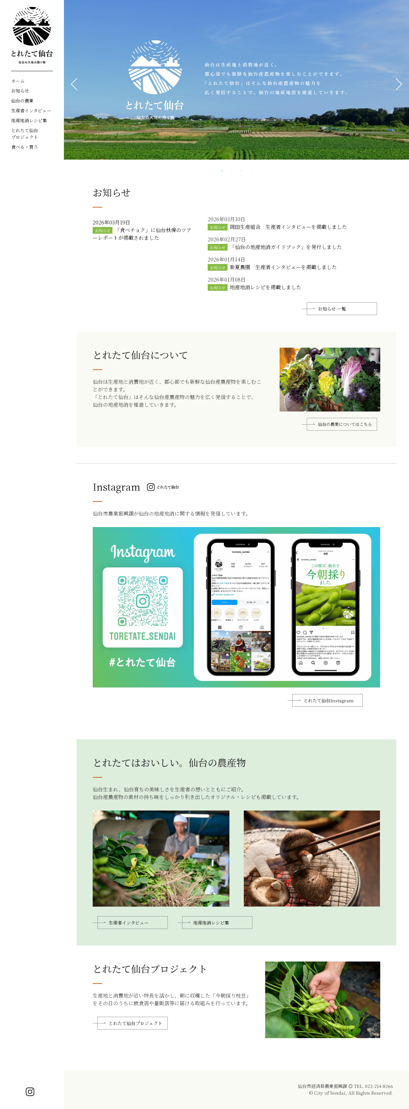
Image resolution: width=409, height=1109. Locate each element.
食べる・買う (24, 147)
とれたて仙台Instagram (329, 710)
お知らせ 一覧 (332, 319)
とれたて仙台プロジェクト (24, 133)
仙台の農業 (22, 100)
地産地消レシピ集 (29, 120)
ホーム (18, 81)
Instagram (116, 497)
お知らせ (20, 90)
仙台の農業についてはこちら (345, 445)
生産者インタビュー (31, 110)
